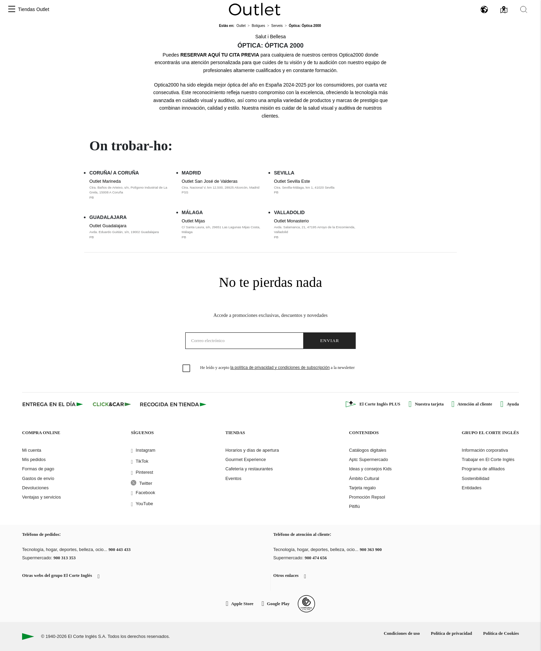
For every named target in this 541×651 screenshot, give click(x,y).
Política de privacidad (451, 633)
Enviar (329, 340)
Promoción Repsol (367, 497)
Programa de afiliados (483, 468)
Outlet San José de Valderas (224, 187)
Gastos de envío (38, 478)
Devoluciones (35, 487)
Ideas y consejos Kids (370, 468)
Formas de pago (38, 468)
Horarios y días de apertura (252, 450)
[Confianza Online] (306, 603)
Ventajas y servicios (41, 497)
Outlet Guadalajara (132, 231)
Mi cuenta (31, 450)
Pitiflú (354, 506)
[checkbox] (187, 368)
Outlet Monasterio (317, 229)
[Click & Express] (53, 404)
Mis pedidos (34, 459)
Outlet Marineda (132, 189)
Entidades (471, 487)
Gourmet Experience (245, 459)
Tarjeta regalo (362, 487)
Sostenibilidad (475, 478)
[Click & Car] (112, 404)
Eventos (233, 478)
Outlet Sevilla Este (317, 187)
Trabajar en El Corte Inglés (488, 459)
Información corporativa (485, 450)
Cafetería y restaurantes (249, 468)
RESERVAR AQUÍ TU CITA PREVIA (219, 55)
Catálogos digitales (367, 450)
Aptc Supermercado (368, 459)
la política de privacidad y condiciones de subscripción (279, 367)
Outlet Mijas (224, 229)
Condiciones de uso (402, 633)
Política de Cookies (501, 633)
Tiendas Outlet (33, 9)
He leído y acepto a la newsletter (277, 367)
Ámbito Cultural (364, 478)
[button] (11, 9)
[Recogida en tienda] (173, 404)
